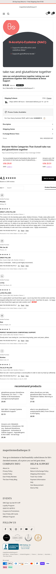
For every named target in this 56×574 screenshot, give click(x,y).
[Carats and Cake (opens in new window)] (17, 537)
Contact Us (34, 468)
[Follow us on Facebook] (5, 529)
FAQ (31, 482)
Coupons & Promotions (11, 511)
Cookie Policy (7, 474)
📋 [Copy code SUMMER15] (44, 118)
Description (7, 124)
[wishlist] (47, 13)
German (40, 554)
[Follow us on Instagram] (15, 529)
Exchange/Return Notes (11, 134)
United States (14, 554)
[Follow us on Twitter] (10, 529)
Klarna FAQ (34, 488)
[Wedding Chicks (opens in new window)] (6, 537)
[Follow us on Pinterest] (21, 529)
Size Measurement (36, 485)
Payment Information (38, 479)
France (34, 554)
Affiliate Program (9, 517)
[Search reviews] (15, 188)
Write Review (49, 178)
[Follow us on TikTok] (31, 529)
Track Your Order (36, 477)
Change (48, 98)
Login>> (9, 167)
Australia (47, 554)
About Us (6, 468)
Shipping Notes (9, 129)
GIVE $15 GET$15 (9, 508)
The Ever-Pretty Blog (10, 479)
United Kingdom (25, 554)
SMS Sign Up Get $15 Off (11, 503)
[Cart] (52, 14)
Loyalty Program (8, 505)
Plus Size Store (7, 556)
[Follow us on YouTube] (26, 529)
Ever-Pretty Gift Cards (10, 514)
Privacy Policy (7, 471)
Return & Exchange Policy (39, 471)
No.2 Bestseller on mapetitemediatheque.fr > (19, 88)
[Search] (8, 14)
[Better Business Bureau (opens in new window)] (17, 547)
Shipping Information (38, 474)
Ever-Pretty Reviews (10, 477)
